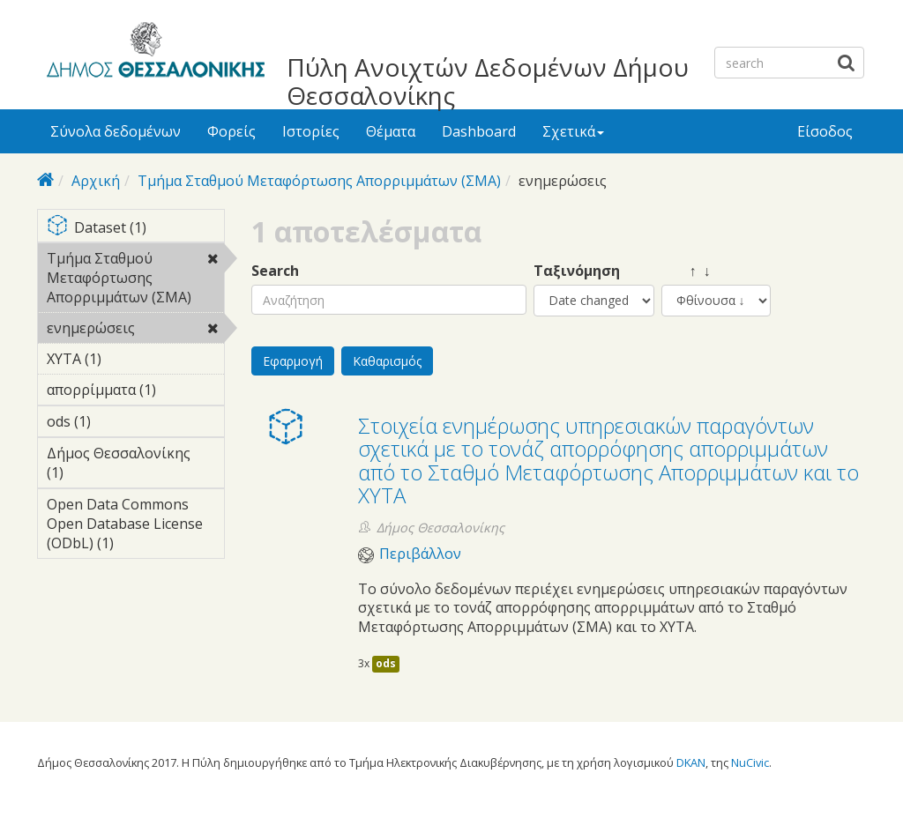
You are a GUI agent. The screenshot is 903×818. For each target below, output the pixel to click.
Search (275, 271)
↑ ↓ (686, 271)
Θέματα (390, 131)
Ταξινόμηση (577, 271)
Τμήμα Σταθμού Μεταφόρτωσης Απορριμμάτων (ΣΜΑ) (319, 180)
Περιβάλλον (420, 554)
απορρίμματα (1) (135, 392)
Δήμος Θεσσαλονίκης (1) (135, 465)
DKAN (690, 762)
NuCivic (750, 762)
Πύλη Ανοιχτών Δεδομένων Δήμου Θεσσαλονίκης (488, 81)
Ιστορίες (311, 131)
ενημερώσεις (135, 330)
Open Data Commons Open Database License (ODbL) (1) (135, 526)
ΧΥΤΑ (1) (129, 358)
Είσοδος (825, 131)
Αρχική (95, 180)
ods (386, 663)
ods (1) (118, 421)
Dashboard (479, 131)
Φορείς (231, 131)
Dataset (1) (135, 228)
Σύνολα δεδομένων (115, 131)
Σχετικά (573, 131)
